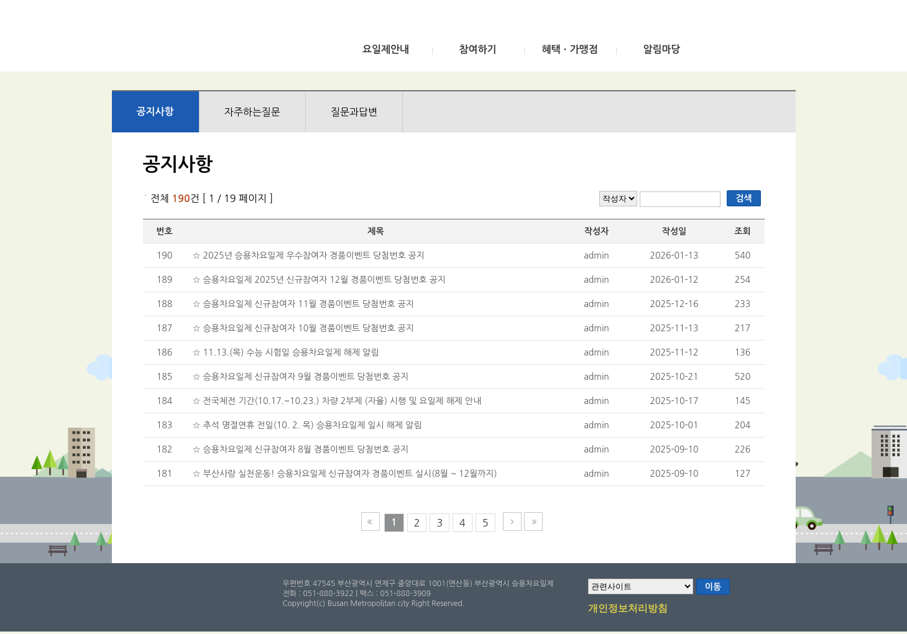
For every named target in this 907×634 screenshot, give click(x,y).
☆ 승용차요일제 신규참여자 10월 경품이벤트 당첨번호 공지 (303, 328)
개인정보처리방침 (628, 609)
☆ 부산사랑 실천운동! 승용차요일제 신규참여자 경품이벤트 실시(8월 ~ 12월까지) (345, 473)
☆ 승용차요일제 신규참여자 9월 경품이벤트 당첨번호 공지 (301, 376)
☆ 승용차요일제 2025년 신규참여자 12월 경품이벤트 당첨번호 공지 (319, 279)
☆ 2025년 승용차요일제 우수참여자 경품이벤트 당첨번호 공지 (309, 255)
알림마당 (661, 49)
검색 (743, 198)
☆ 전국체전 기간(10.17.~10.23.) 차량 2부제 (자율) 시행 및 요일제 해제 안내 (337, 401)
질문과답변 (354, 112)
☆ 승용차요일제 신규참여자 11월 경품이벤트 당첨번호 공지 (303, 304)
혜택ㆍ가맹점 (569, 49)
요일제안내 (385, 49)
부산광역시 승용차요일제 (204, 39)
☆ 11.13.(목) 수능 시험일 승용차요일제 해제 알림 (286, 352)
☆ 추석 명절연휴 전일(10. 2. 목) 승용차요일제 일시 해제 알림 (307, 425)
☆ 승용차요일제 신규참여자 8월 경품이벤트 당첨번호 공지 (301, 449)
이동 (713, 586)
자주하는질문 (252, 112)
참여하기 (477, 49)
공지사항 (155, 111)
